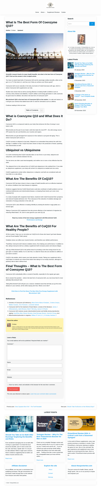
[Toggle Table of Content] (41, 110)
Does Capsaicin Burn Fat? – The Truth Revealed (28, 406)
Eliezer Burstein (28, 313)
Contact (50, 473)
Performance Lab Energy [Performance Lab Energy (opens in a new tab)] (34, 220)
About (42, 12)
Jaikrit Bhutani (22, 309)
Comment (10, 344)
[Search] (92, 24)
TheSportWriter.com (14, 482)
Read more (9, 458)
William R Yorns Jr (36, 315)
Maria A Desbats (44, 302)
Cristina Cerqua (54, 302)
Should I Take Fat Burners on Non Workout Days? (80, 406)
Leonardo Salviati (34, 305)
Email (8, 370)
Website (9, 377)
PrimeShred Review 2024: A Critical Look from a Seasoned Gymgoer (84, 85)
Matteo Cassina (13, 305)
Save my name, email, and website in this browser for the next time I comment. (32, 384)
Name (9, 362)
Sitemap (50, 477)
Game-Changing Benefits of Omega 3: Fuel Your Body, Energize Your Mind (83, 105)
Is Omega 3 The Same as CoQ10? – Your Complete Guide (85, 95)
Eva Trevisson (23, 305)
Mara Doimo (35, 302)
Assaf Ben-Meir (18, 313)
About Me (71, 31)
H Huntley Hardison (49, 315)
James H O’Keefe (42, 309)
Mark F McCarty (32, 309)
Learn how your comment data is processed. (43, 394)
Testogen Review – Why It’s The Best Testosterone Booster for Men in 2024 (85, 75)
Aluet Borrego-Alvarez (39, 313)
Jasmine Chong (51, 313)
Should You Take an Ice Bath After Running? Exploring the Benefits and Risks (84, 64)
